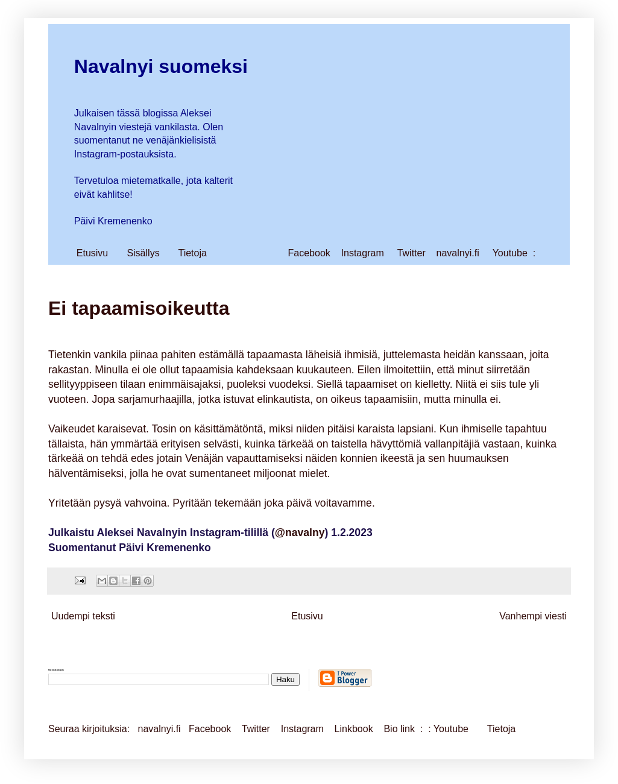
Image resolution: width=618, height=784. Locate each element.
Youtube (510, 253)
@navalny (300, 532)
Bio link (400, 729)
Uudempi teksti (83, 616)
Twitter (411, 253)
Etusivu (92, 253)
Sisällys (143, 253)
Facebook (309, 253)
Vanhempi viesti (533, 616)
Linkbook (354, 729)
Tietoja (192, 253)
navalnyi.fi (458, 253)
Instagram (362, 253)
